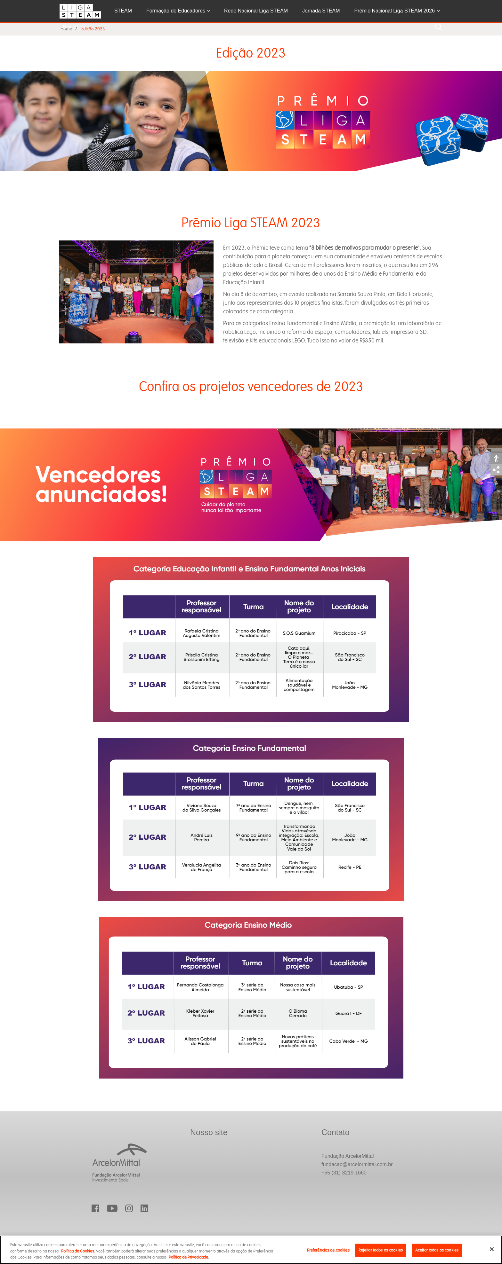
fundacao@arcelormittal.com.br (357, 1164)
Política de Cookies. (78, 1251)
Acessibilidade (496, 458)
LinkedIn (144, 1208)
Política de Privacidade (188, 1257)
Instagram (129, 1208)
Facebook (95, 1208)
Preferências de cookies (328, 1249)
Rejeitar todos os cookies (381, 1249)
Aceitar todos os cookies (436, 1249)
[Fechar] (492, 1249)
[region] (251, 1250)
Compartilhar (496, 469)
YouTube (112, 1208)
